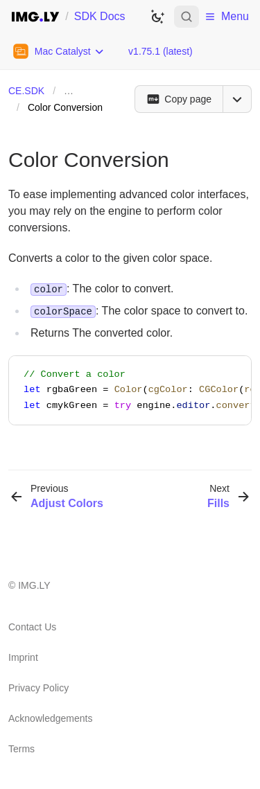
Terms (21, 748)
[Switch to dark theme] (157, 17)
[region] (130, 390)
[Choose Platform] (58, 51)
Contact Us (32, 626)
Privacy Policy (38, 687)
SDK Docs (99, 16)
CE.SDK (26, 90)
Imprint (23, 657)
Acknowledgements (50, 718)
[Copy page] (179, 99)
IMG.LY (34, 585)
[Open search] (186, 17)
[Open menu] (237, 99)
